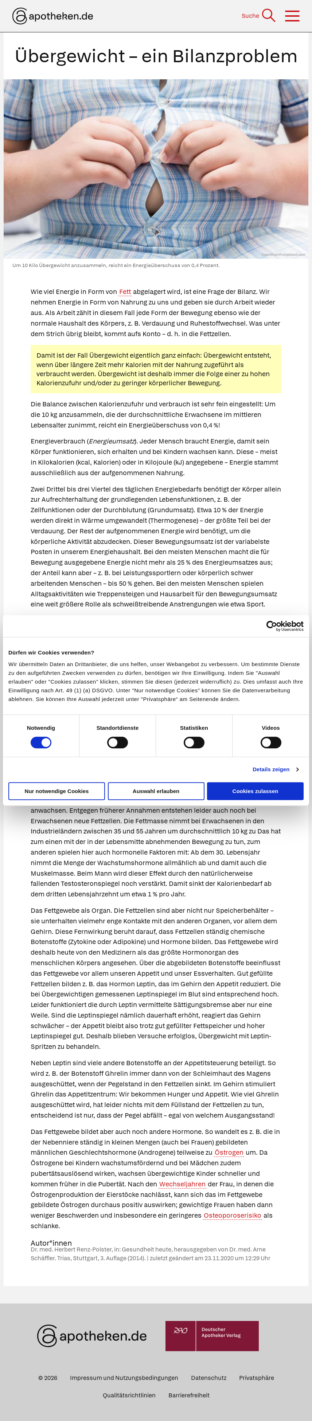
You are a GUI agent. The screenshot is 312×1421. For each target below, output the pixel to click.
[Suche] (259, 15)
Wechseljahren (182, 1184)
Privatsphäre (256, 1378)
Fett (125, 291)
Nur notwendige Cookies (57, 791)
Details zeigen (271, 769)
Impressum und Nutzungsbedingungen (124, 1378)
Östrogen (229, 1152)
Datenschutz (208, 1378)
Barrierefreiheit (189, 1395)
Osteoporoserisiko (232, 1215)
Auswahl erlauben (156, 791)
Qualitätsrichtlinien (129, 1395)
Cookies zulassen (255, 791)
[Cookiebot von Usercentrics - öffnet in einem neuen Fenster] (272, 626)
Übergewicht (108, 355)
